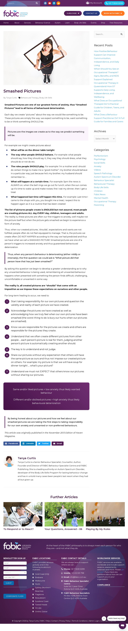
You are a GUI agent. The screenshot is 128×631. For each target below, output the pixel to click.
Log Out (112, 623)
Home (6, 23)
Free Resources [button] (116, 23)
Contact (54, 623)
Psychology (100, 164)
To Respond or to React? (18, 529)
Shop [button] (103, 23)
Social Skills (100, 167)
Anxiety (98, 171)
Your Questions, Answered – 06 (63, 529)
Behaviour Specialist (104, 185)
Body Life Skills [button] (80, 23)
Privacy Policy (64, 623)
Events (93, 23)
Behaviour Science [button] (42, 23)
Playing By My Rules (98, 529)
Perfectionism (101, 160)
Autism (57, 23)
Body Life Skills (45, 98)
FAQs (47, 623)
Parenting (99, 210)
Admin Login (94, 623)
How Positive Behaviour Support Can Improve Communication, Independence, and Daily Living (107, 59)
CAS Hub (104, 623)
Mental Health (101, 203)
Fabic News (100, 199)
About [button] (16, 23)
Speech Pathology (103, 178)
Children (98, 196)
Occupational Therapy (105, 206)
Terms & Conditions (79, 623)
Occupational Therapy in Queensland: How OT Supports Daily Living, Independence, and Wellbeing (106, 91)
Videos (97, 174)
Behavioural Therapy (29, 98)
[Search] (36, 3)
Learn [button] (67, 23)
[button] (11, 444)
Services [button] (27, 23)
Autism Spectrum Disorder (108, 181)
